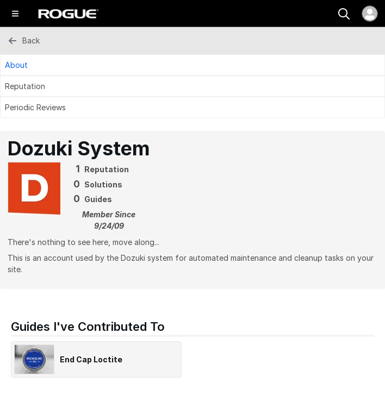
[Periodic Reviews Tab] (192, 107)
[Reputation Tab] (192, 86)
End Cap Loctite (91, 359)
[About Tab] (192, 65)
